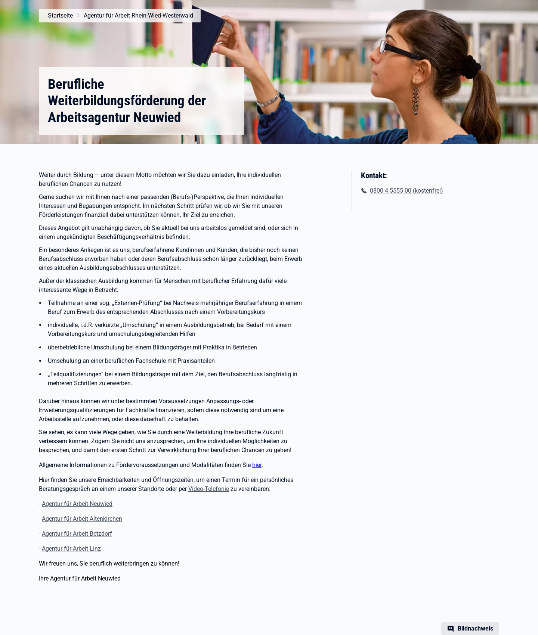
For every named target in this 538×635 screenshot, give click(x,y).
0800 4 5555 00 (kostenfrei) (406, 190)
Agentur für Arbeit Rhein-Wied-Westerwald (138, 15)
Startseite (60, 15)
